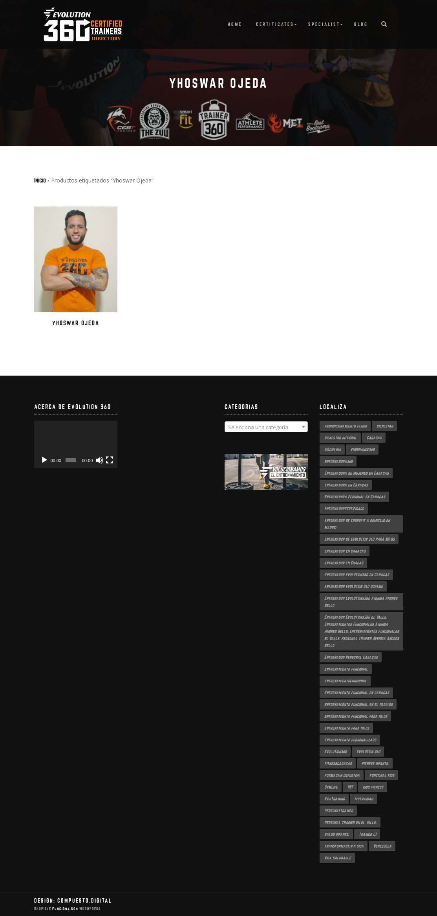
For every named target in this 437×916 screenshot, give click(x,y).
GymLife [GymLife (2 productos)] (331, 787)
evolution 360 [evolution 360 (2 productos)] (368, 751)
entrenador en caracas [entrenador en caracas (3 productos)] (345, 551)
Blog (361, 24)
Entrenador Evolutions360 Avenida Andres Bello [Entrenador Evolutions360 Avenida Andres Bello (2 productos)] (360, 602)
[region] (266, 480)
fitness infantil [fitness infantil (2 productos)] (375, 763)
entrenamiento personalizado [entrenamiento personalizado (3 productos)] (350, 739)
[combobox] (266, 426)
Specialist (324, 24)
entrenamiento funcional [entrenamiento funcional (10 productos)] (346, 669)
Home (235, 24)
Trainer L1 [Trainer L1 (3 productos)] (367, 834)
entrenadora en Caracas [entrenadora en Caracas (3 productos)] (346, 485)
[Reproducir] (44, 460)
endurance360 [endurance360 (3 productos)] (363, 449)
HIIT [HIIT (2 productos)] (350, 787)
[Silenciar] (99, 460)
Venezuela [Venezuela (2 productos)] (382, 846)
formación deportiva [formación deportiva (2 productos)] (342, 775)
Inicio (40, 180)
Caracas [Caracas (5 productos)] (374, 437)
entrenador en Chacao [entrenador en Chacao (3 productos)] (343, 562)
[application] (76, 444)
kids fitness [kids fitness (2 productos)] (373, 787)
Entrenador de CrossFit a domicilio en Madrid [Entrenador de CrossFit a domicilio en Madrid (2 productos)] (357, 524)
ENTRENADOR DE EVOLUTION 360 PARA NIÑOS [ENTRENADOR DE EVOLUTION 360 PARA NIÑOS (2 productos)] (359, 539)
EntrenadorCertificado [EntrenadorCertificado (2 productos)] (344, 508)
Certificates (275, 24)
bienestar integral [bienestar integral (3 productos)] (340, 437)
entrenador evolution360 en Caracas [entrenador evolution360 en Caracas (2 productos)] (356, 574)
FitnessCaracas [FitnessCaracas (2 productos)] (338, 763)
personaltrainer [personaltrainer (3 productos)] (338, 810)
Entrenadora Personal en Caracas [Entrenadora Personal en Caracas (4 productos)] (354, 496)
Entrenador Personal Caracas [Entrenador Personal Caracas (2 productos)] (351, 657)
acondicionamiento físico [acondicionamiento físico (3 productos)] (345, 426)
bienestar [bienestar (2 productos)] (385, 426)
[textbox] (266, 427)
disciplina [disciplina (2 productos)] (332, 449)
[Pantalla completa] (109, 460)
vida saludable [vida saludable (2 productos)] (337, 857)
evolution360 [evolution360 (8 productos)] (335, 751)
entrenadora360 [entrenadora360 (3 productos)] (338, 461)
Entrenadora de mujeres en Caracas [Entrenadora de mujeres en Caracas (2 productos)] (356, 473)
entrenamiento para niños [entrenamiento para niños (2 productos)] (346, 728)
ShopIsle (43, 909)
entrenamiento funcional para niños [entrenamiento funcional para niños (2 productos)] (355, 716)
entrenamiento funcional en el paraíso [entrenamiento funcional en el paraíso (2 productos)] (358, 704)
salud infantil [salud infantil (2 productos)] (336, 834)
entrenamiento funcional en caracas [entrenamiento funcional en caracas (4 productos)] (356, 692)
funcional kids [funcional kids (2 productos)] (381, 775)
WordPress (89, 909)
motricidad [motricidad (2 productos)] (364, 798)
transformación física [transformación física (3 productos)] (344, 846)
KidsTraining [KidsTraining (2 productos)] (334, 798)
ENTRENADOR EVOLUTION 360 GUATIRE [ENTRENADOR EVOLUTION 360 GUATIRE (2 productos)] (353, 586)
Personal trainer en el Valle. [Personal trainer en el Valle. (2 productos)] (350, 822)
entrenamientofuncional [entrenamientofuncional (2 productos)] (345, 680)
